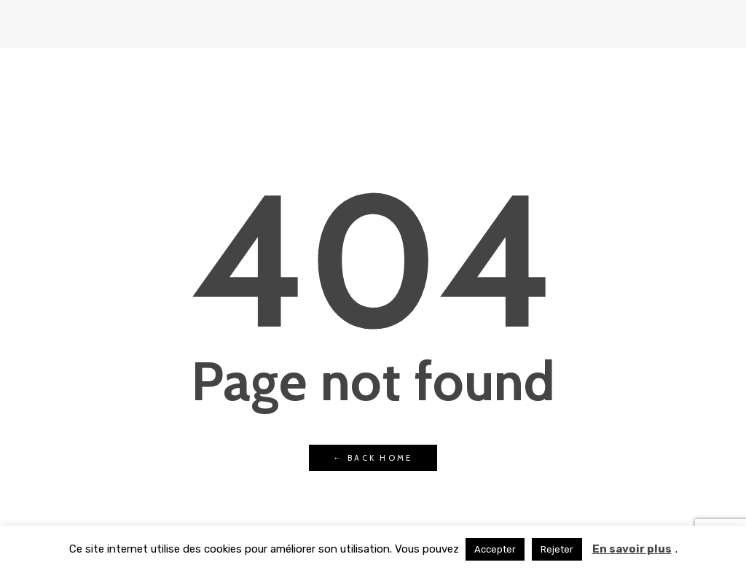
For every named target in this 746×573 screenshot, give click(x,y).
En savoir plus (632, 549)
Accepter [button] (495, 549)
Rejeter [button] (557, 549)
